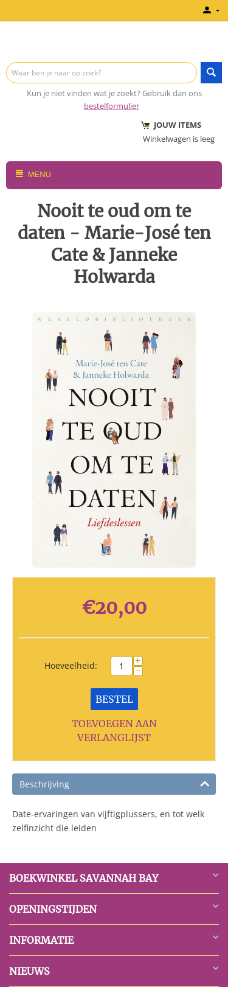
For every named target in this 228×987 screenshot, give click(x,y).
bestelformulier (111, 105)
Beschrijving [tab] (114, 783)
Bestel (114, 699)
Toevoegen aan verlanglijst (114, 730)
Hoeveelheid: (70, 665)
